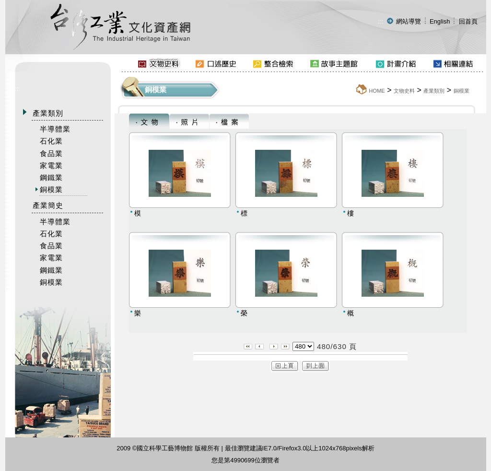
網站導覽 (408, 21)
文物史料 (404, 91)
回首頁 (468, 21)
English (440, 21)
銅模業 (461, 91)
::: (380, 21)
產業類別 (433, 91)
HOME (377, 91)
